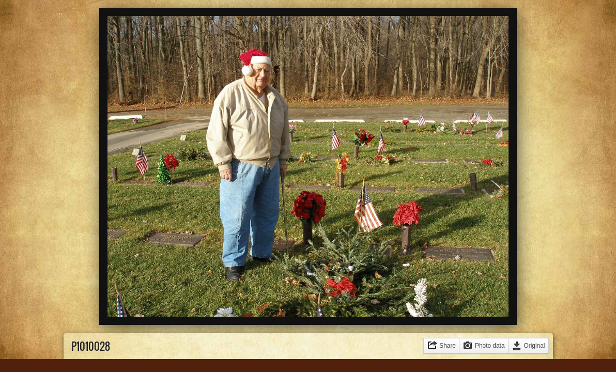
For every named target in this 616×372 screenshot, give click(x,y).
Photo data (490, 345)
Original (534, 345)
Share (447, 345)
